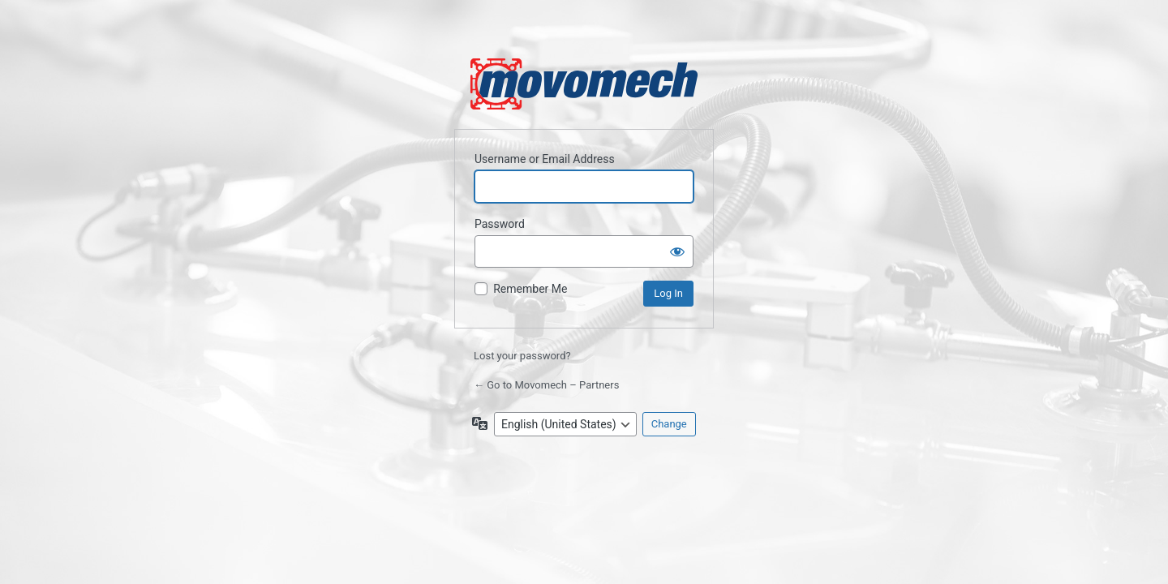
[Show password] (677, 251)
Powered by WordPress (584, 84)
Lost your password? (522, 356)
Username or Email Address (544, 158)
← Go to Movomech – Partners (546, 385)
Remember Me (530, 288)
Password (499, 223)
